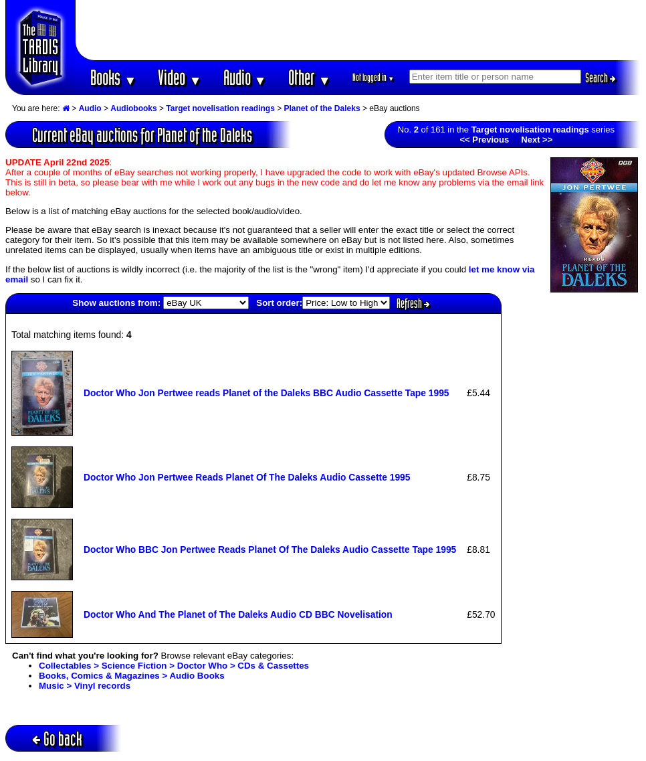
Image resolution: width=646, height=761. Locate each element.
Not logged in (373, 77)
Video (179, 77)
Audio (245, 77)
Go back (57, 738)
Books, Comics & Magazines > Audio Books (132, 676)
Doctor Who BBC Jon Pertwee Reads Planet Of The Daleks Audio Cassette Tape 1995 (270, 549)
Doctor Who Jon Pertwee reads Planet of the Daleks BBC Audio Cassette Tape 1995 (266, 393)
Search (600, 77)
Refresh (413, 303)
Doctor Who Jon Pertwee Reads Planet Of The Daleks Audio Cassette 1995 (247, 477)
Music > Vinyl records (84, 686)
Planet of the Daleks (322, 108)
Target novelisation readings (220, 108)
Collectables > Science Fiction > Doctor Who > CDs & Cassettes (174, 666)
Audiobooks (133, 108)
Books (113, 77)
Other (309, 77)
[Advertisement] (358, 30)
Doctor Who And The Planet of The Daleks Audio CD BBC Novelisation (238, 614)
